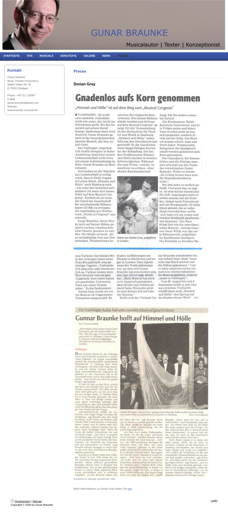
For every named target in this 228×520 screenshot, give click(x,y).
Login (214, 500)
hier (130, 488)
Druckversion (20, 501)
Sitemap (37, 501)
